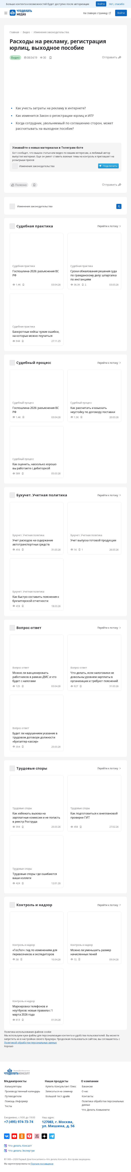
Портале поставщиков (42, 1167)
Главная (14, 32)
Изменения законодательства (51, 32)
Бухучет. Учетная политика (28, 535)
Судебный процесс (23, 402)
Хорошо (8, 1049)
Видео (26, 32)
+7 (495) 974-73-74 (18, 1125)
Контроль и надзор (23, 944)
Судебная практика (23, 266)
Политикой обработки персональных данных (30, 1046)
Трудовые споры (22, 808)
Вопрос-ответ (20, 667)
